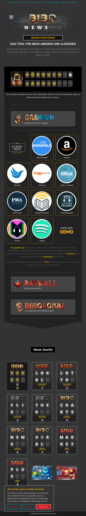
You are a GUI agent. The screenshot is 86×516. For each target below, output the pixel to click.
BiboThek (54, 2)
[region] (29, 498)
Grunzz (26, 2)
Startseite (14, 2)
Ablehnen (28, 507)
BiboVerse (39, 2)
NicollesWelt (70, 2)
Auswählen (14, 507)
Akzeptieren (43, 507)
